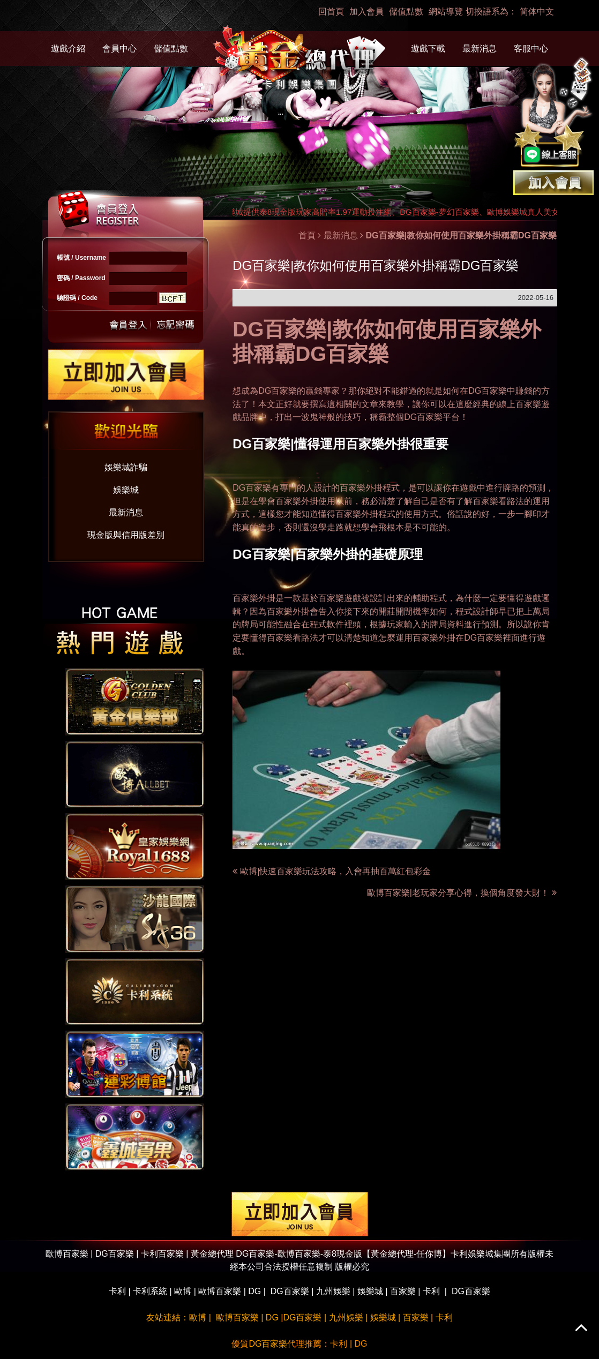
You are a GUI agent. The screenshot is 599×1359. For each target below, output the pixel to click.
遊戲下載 (428, 48)
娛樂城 (126, 489)
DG (254, 1291)
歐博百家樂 (219, 1291)
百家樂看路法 (498, 500)
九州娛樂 (333, 1291)
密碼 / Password (81, 278)
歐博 (182, 1291)
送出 (129, 324)
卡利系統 (150, 1291)
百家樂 (403, 1291)
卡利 (117, 1291)
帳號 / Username (81, 257)
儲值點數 (406, 11)
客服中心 (531, 48)
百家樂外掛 (356, 514)
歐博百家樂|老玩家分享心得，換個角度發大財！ (462, 892)
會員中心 (119, 48)
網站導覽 (446, 11)
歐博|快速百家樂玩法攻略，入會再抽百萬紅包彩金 (335, 871)
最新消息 (479, 48)
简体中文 (537, 11)
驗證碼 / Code (77, 298)
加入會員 (366, 11)
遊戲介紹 (68, 48)
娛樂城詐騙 (125, 467)
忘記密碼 (172, 324)
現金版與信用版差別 (125, 534)
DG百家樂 (277, 390)
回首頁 (331, 11)
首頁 (307, 235)
